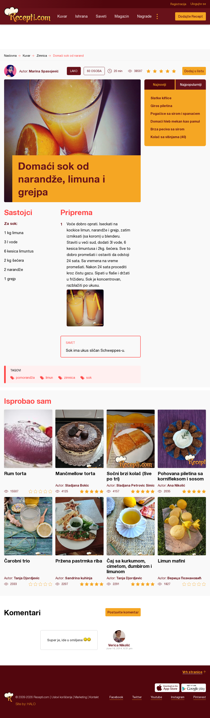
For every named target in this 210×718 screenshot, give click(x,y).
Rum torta (28, 451)
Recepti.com (27, 15)
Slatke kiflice (161, 98)
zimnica (69, 377)
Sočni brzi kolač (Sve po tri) (131, 451)
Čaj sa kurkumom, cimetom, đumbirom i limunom (131, 541)
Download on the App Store (167, 687)
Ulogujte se (198, 4)
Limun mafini (182, 541)
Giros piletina (161, 106)
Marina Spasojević (44, 71)
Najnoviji (159, 84)
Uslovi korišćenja (61, 697)
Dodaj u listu (194, 71)
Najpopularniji (191, 84)
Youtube (156, 697)
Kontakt (94, 697)
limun (49, 377)
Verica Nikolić (119, 645)
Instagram (177, 697)
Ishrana (81, 16)
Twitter (137, 697)
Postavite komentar (123, 612)
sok (89, 377)
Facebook (116, 697)
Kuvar (62, 16)
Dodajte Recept (190, 16)
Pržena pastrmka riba (79, 541)
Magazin (122, 16)
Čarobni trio (28, 541)
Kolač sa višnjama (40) (168, 137)
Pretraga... (165, 16)
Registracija (178, 4)
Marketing (80, 697)
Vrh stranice (192, 672)
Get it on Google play (193, 687)
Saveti (101, 16)
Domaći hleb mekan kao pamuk (175, 121)
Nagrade (144, 16)
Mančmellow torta (79, 451)
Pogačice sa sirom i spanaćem (175, 113)
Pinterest (199, 697)
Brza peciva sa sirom (167, 129)
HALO (31, 704)
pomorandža (25, 377)
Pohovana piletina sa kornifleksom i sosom (182, 451)
